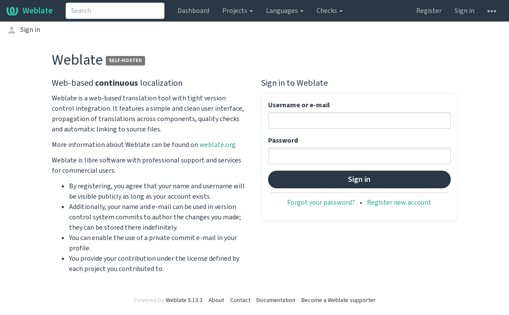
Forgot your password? (321, 202)
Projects (237, 11)
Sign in (464, 11)
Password (283, 140)
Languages (285, 11)
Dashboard (193, 11)
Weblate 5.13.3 (184, 300)
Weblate (29, 11)
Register (429, 11)
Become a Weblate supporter (338, 300)
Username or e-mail (299, 105)
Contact (240, 300)
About (216, 300)
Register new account (399, 202)
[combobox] (115, 11)
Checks (329, 11)
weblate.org (217, 145)
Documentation (275, 300)
